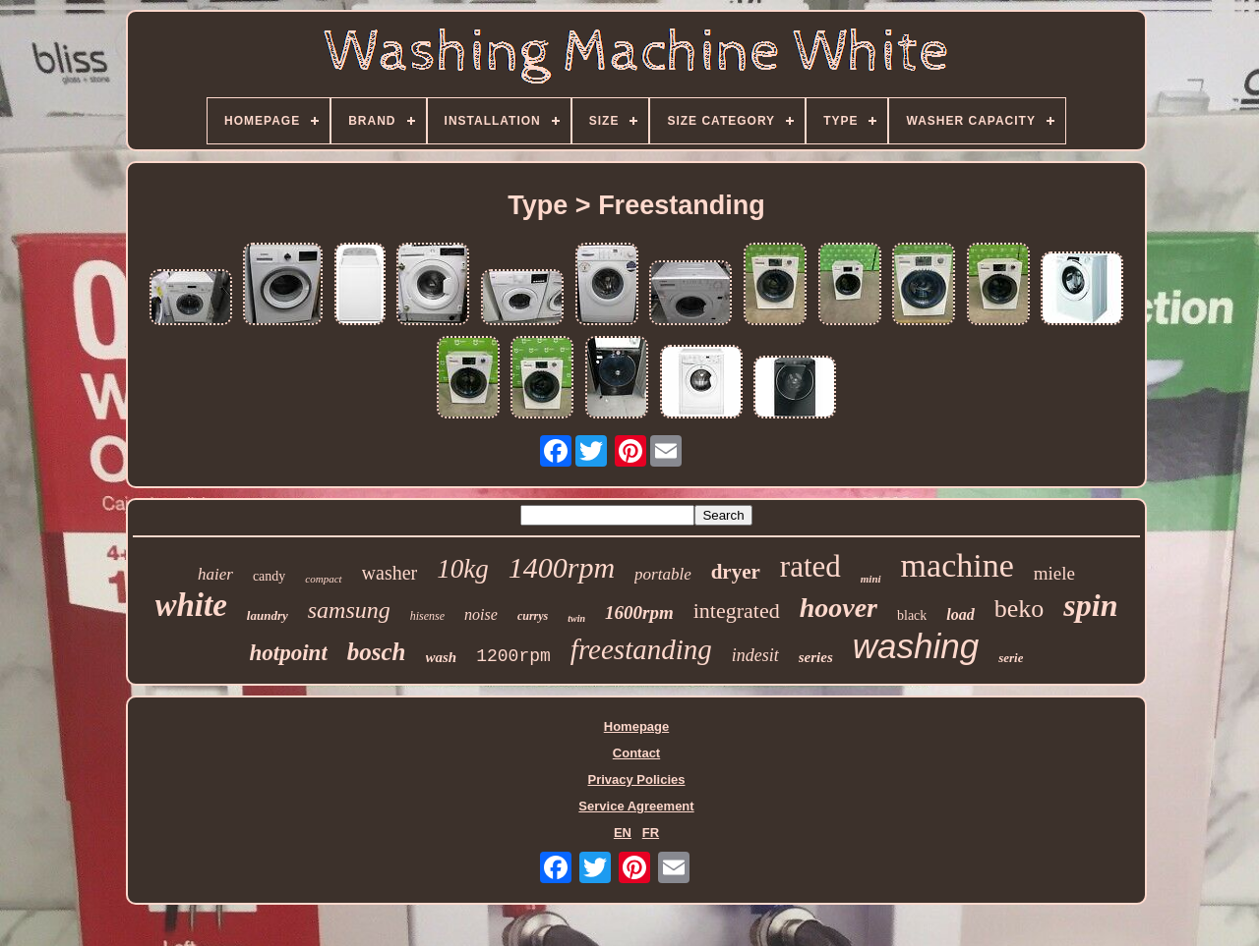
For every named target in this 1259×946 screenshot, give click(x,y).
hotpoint (289, 652)
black (912, 615)
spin (1090, 605)
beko (1019, 608)
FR (650, 832)
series (816, 657)
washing (916, 646)
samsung (349, 610)
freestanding (641, 649)
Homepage (636, 726)
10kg (462, 569)
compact (323, 578)
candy (269, 576)
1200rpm (513, 656)
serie (1010, 657)
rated (810, 566)
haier (215, 574)
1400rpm (562, 567)
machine (957, 565)
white (191, 605)
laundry (267, 615)
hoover (838, 607)
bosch (376, 652)
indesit (755, 655)
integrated (736, 610)
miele (1054, 573)
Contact (636, 753)
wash (441, 657)
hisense (427, 616)
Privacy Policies (636, 779)
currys (532, 616)
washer (390, 573)
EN (622, 832)
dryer (735, 572)
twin (576, 618)
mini (871, 578)
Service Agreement (635, 806)
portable (662, 574)
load (960, 614)
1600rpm (639, 612)
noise (481, 614)
